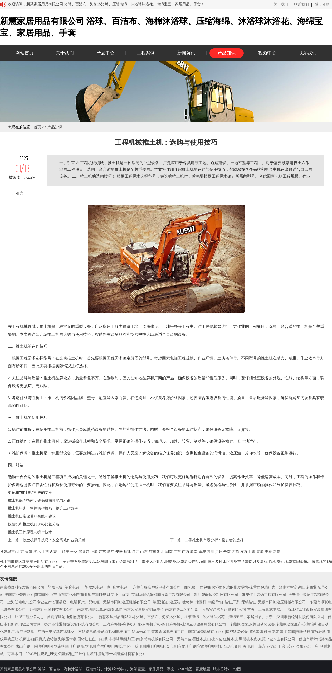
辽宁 (65, 552)
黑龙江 (84, 552)
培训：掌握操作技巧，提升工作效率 (43, 508)
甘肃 (252, 552)
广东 (177, 552)
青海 (260, 552)
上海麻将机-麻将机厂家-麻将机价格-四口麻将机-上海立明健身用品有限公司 (164, 624)
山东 (144, 552)
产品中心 (105, 52)
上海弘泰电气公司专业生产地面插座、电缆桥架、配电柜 (53, 602)
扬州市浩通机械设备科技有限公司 (72, 624)
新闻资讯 (186, 52)
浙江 (110, 552)
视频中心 (267, 52)
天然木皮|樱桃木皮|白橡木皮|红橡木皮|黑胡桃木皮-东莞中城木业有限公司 (236, 639)
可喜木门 (14, 654)
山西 (45, 552)
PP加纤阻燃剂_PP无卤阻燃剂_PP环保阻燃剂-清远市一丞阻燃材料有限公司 (86, 654)
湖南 (169, 552)
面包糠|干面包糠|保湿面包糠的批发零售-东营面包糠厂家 (229, 587)
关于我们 (281, 4)
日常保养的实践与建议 (32, 516)
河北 (37, 552)
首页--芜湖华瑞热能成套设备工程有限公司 (156, 595)
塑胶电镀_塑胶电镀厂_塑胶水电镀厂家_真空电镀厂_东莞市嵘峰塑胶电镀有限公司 (114, 587)
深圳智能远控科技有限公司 (216, 595)
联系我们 (301, 4)
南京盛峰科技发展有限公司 (22, 587)
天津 (28, 552)
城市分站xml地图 (227, 669)
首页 (37, 127)
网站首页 (24, 52)
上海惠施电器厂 (271, 610)
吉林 (73, 552)
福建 (127, 552)
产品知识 (227, 52)
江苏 (102, 552)
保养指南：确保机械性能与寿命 (39, 501)
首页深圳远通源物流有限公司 (71, 617)
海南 (193, 552)
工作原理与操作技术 (30, 532)
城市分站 (322, 4)
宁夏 (268, 552)
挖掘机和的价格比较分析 (34, 524)
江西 (135, 552)
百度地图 (203, 669)
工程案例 (146, 52)
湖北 (160, 552)
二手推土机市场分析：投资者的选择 (214, 540)
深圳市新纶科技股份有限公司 (300, 617)
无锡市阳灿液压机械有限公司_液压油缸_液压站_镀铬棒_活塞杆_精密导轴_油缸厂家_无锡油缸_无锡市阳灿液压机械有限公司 (204, 602)
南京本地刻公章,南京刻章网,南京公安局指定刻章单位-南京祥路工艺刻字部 (137, 610)
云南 (227, 552)
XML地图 (185, 669)
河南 (152, 552)
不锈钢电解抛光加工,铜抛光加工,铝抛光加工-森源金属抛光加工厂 (131, 632)
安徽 (119, 552)
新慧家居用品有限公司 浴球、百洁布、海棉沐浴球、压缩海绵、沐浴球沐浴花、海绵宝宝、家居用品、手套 (186, 617)
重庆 (202, 552)
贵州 (218, 552)
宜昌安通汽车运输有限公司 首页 (228, 610)
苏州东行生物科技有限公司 (52, 610)
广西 (185, 552)
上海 (94, 552)
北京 (20, 552)
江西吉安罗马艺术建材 (56, 632)
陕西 (243, 552)
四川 (210, 552)
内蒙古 (55, 552)
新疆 (276, 552)
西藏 (235, 552)
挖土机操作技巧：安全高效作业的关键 (54, 540)
